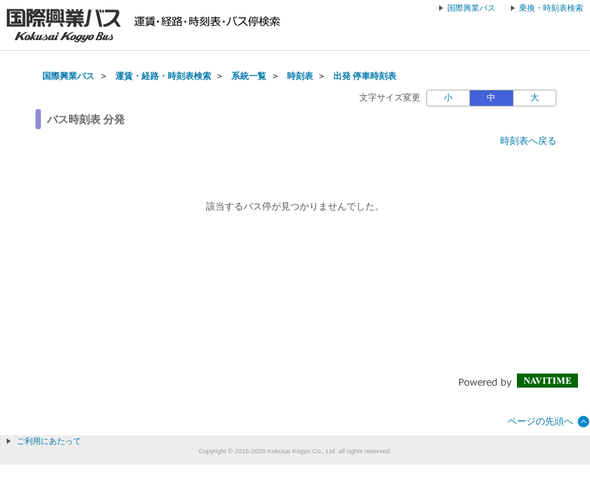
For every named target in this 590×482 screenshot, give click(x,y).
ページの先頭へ (540, 421)
